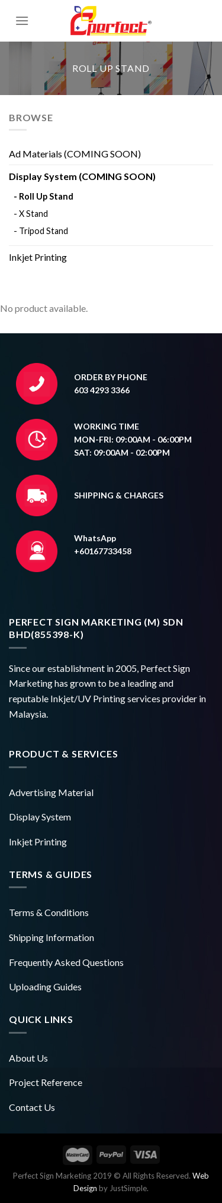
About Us (28, 1057)
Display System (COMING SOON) (82, 176)
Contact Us (32, 1107)
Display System (40, 816)
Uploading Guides (45, 986)
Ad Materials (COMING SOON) (75, 153)
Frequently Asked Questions (66, 962)
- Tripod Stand (41, 231)
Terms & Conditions (49, 912)
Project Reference (45, 1082)
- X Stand (31, 214)
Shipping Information (51, 937)
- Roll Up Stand (43, 196)
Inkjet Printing (38, 257)
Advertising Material (51, 792)
